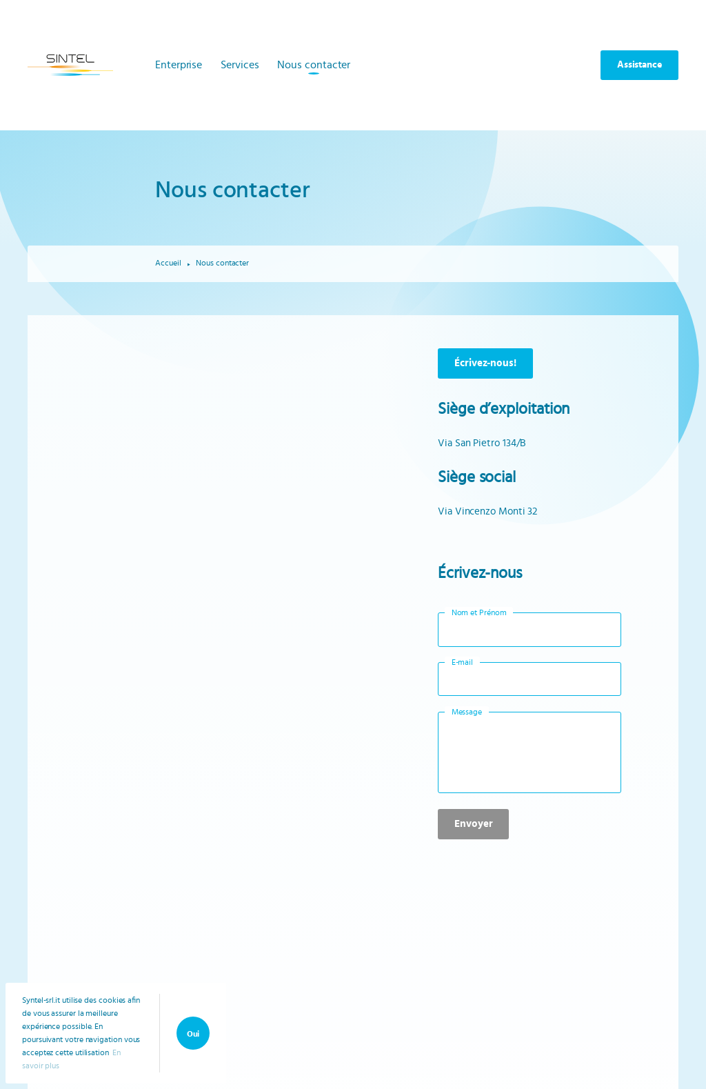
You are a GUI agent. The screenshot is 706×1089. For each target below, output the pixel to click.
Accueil (168, 263)
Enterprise (178, 64)
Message (467, 712)
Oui (193, 1034)
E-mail (463, 662)
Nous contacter (313, 64)
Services (240, 64)
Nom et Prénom (479, 612)
